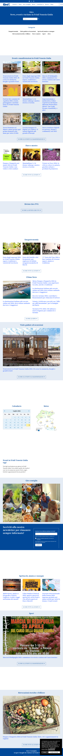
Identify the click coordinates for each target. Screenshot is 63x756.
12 (29, 420)
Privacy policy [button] (45, 749)
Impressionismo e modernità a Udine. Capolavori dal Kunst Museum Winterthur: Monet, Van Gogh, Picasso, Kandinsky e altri (50, 104)
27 (6, 427)
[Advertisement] (31, 45)
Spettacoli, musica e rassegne (46, 31)
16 (18, 422)
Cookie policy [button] (53, 747)
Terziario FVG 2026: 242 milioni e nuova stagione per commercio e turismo (44, 311)
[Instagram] (33, 1)
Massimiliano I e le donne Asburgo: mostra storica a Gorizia (31, 101)
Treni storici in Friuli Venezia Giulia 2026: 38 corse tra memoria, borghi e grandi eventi (11, 78)
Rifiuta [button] (44, 752)
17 (21, 422)
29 (14, 427)
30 (18, 427)
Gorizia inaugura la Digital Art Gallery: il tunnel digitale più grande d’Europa (30, 130)
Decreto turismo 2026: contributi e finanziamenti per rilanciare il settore (46, 297)
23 (18, 425)
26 (29, 425)
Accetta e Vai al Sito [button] (54, 752)
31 (21, 427)
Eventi (14, 4)
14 (10, 422)
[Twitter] (31, 1)
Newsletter (16, 8)
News (20, 4)
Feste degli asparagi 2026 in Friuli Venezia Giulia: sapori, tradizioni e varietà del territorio (31, 78)
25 (25, 425)
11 (25, 420)
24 (21, 425)
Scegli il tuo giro (24, 8)
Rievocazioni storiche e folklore (21, 34)
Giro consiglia (27, 4)
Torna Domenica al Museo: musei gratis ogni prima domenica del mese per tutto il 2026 (12, 130)
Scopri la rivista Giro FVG (31, 210)
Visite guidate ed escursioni (28, 31)
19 (29, 422)
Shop (51, 4)
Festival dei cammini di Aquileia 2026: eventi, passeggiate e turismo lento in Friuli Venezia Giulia (11, 102)
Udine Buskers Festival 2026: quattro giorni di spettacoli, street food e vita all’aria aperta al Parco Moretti (31, 597)
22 (14, 425)
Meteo (33, 4)
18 (25, 422)
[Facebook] (29, 1)
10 (21, 420)
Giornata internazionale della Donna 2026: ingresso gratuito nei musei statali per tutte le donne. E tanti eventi (51, 597)
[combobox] (30, 19)
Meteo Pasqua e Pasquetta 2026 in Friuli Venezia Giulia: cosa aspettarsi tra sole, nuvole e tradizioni (45, 283)
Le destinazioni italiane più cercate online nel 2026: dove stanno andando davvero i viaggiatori (16, 303)
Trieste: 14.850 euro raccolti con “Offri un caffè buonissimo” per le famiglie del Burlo (46, 303)
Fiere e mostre (36, 34)
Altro (49, 34)
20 (6, 425)
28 (10, 427)
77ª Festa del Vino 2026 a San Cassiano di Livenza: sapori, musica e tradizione (51, 260)
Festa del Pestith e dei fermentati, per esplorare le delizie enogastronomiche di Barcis (30, 261)
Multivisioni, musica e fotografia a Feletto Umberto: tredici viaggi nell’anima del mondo (11, 596)
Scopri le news (31, 318)
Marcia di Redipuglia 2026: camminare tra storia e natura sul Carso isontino (51, 78)
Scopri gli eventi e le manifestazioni (31, 139)
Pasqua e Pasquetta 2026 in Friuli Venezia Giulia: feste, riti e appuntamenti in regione (30, 738)
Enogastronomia (13, 31)
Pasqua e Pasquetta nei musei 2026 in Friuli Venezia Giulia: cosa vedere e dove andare (11, 166)
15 (14, 422)
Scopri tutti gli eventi (31, 175)
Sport (44, 34)
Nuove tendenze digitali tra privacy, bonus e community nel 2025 (50, 129)
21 (10, 425)
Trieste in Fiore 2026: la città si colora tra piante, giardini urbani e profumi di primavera (51, 166)
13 (6, 422)
